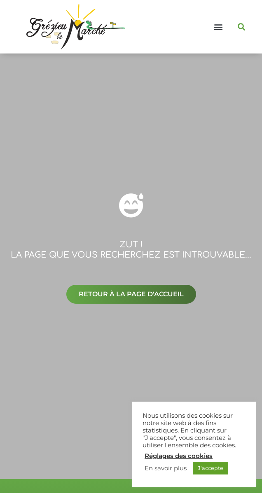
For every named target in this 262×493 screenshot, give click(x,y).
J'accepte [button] (210, 468)
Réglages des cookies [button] (179, 456)
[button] (218, 27)
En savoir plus (166, 468)
